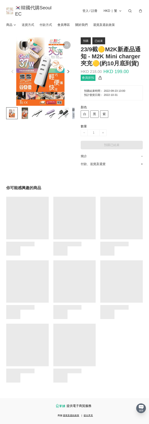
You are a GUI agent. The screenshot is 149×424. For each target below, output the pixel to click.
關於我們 (81, 24)
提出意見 (88, 415)
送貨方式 (28, 24)
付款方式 (46, 24)
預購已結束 (112, 145)
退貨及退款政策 (104, 24)
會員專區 (63, 24)
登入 (89, 10)
